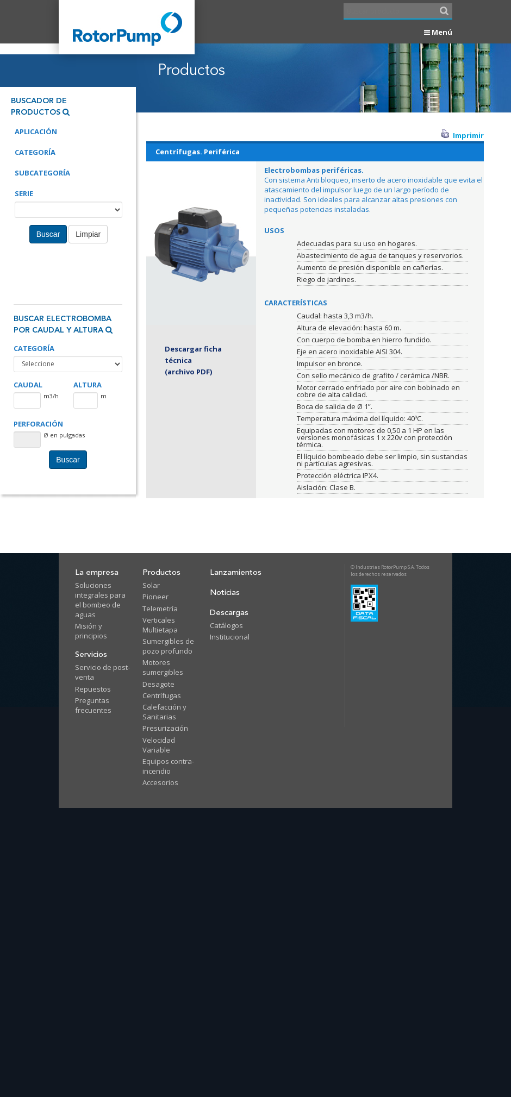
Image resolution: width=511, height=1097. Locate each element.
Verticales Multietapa (160, 625)
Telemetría (160, 608)
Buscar (48, 234)
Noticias (225, 592)
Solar (151, 585)
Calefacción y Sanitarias (164, 712)
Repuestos (93, 689)
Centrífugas (161, 695)
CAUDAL (28, 385)
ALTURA (87, 385)
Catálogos (226, 625)
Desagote (158, 684)
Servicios (91, 654)
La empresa (97, 572)
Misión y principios (91, 631)
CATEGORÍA (34, 348)
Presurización (165, 728)
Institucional (230, 637)
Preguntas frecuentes (93, 705)
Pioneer (155, 596)
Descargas (229, 612)
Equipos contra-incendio (168, 766)
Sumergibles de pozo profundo (168, 646)
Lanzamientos (235, 572)
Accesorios (160, 782)
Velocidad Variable (158, 745)
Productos (161, 572)
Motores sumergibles (162, 667)
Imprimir (462, 135)
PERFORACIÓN (38, 424)
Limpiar (88, 234)
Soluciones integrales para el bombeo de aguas (100, 599)
